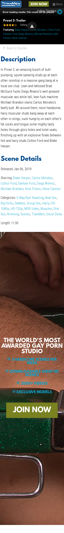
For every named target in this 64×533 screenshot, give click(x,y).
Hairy (45, 203)
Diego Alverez (25, 34)
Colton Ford (53, 29)
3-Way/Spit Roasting (30, 198)
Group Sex (34, 203)
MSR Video (31, 209)
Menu (57, 4)
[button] (32, 26)
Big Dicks (7, 203)
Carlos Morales (38, 29)
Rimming (13, 214)
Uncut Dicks (54, 214)
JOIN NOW (38, 4)
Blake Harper (22, 29)
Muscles (46, 209)
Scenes (25, 214)
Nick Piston (33, 189)
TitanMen (38, 214)
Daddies (20, 203)
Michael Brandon (43, 34)
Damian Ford (10, 34)
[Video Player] (32, 26)
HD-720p (17, 209)
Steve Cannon (19, 38)
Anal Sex (51, 198)
